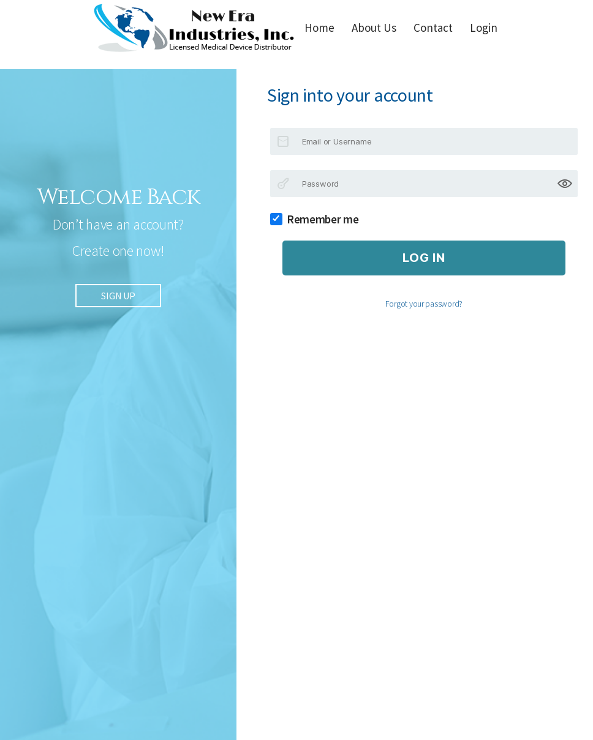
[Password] (424, 183)
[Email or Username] (424, 141)
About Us (374, 27)
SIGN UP (118, 298)
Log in (423, 257)
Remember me (319, 219)
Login (483, 27)
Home (319, 27)
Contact (433, 27)
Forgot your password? (424, 303)
